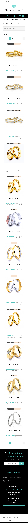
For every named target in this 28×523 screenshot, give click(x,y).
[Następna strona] (24, 38)
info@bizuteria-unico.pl (15, 489)
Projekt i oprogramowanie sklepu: (14, 512)
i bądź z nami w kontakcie (13, 455)
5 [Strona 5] (20, 38)
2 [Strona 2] (12, 38)
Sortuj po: (5, 34)
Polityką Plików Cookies (12, 517)
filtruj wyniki (14, 28)
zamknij (23, 518)
